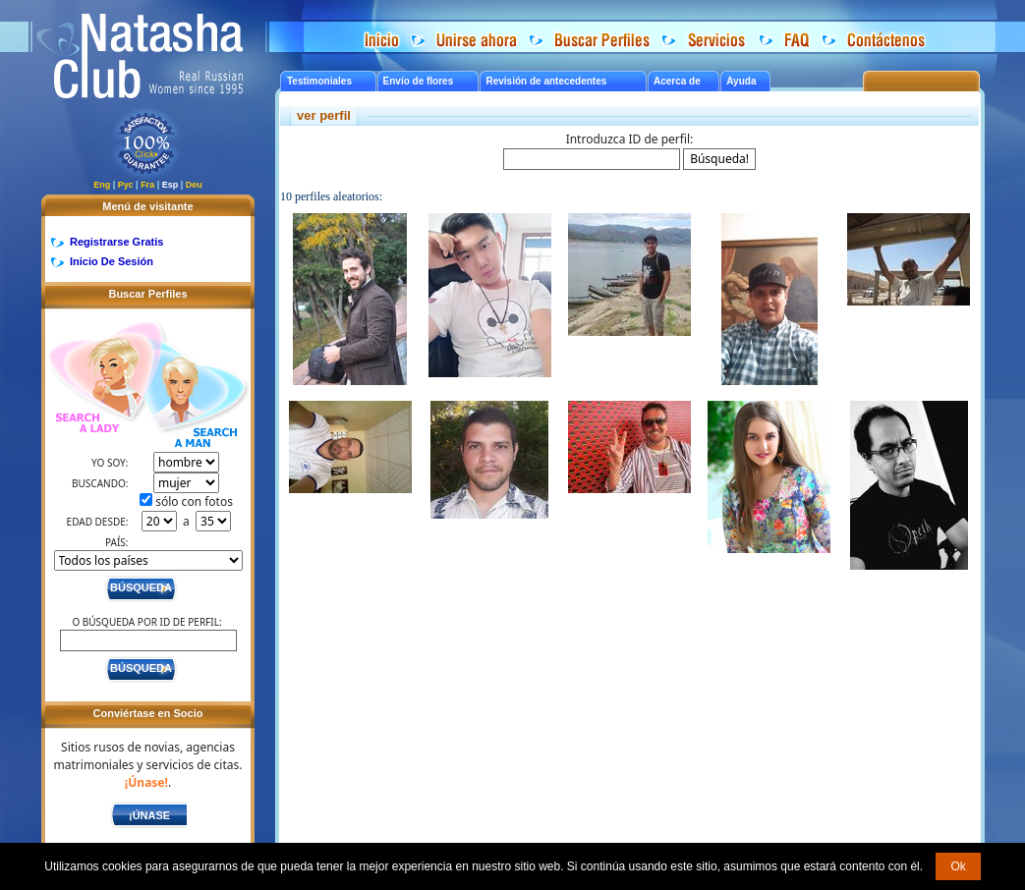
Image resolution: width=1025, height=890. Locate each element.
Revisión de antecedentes (545, 81)
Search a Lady (94, 378)
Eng (101, 185)
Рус (126, 185)
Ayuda (741, 81)
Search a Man (195, 396)
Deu (194, 185)
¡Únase (149, 815)
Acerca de (677, 81)
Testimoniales (319, 81)
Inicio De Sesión (111, 261)
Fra (147, 185)
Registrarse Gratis (116, 242)
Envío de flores (418, 81)
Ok (957, 866)
